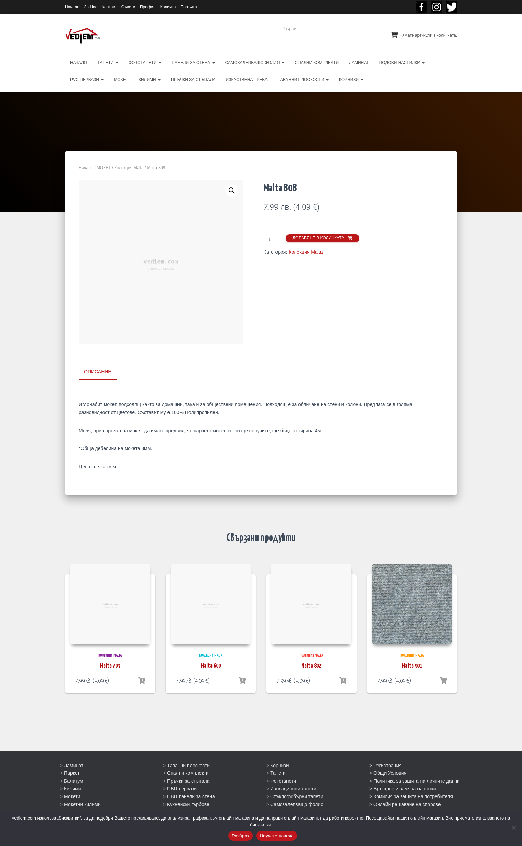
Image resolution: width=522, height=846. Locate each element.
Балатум (73, 781)
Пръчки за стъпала (188, 781)
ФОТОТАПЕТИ (145, 62)
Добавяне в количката (318, 238)
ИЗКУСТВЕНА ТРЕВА (247, 79)
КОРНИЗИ (351, 79)
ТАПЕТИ (107, 62)
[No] (513, 827)
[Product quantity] (272, 239)
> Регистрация (385, 765)
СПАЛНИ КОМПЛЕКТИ (317, 62)
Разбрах (240, 835)
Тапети (278, 773)
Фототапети (283, 781)
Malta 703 (110, 666)
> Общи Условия (387, 773)
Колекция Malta (129, 167)
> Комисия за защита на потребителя (411, 796)
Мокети (72, 796)
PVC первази (87, 79)
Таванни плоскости (188, 765)
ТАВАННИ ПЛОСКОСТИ (303, 79)
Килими (72, 788)
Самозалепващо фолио (296, 804)
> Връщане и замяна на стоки (402, 788)
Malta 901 (412, 666)
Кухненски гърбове (188, 804)
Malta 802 (311, 666)
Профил (148, 6)
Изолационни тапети (293, 788)
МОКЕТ (121, 79)
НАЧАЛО (78, 62)
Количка (168, 6)
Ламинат (73, 765)
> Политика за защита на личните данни (414, 781)
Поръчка (189, 6)
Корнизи (279, 765)
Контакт (109, 6)
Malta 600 (211, 666)
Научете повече (277, 835)
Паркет (72, 773)
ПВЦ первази (182, 788)
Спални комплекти (188, 773)
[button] (232, 190)
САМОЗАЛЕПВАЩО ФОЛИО (255, 62)
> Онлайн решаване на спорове (405, 804)
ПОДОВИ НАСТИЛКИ (402, 62)
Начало (72, 6)
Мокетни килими (82, 804)
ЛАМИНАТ (359, 62)
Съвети (128, 6)
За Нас (90, 6)
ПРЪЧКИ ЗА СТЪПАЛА (193, 79)
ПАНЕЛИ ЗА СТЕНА (193, 62)
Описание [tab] (97, 372)
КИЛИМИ (150, 79)
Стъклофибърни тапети (296, 796)
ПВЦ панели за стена (191, 796)
